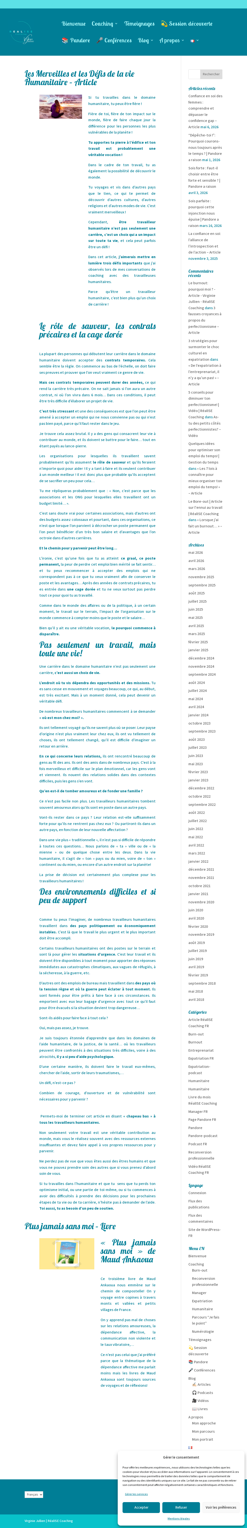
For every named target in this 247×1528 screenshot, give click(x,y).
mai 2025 (195, 617)
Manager (199, 1293)
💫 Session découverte (187, 24)
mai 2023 (195, 764)
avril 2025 (196, 626)
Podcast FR (197, 1144)
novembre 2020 (201, 902)
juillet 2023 (197, 747)
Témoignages (139, 24)
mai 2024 (195, 699)
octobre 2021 (199, 886)
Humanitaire (198, 1081)
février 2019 (198, 975)
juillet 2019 (197, 950)
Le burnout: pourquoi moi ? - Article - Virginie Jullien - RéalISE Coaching (201, 295)
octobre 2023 (199, 723)
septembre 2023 (202, 731)
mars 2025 (196, 634)
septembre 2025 (202, 585)
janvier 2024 (198, 715)
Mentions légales (179, 1519)
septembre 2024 (202, 674)
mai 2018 (195, 991)
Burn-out (196, 1034)
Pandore (195, 1128)
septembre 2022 (202, 804)
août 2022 (196, 812)
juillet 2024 (197, 690)
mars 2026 (196, 568)
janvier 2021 (198, 894)
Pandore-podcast (203, 1136)
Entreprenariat (201, 1050)
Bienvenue (74, 24)
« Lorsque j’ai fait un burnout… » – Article (205, 526)
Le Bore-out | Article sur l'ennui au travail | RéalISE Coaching (205, 508)
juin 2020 (195, 910)
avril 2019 (196, 967)
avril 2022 (196, 845)
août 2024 (196, 682)
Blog (143, 41)
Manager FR (198, 1111)
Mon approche (204, 1423)
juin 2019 (195, 959)
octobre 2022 (199, 796)
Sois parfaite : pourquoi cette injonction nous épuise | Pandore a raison (203, 213)
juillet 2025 (197, 601)
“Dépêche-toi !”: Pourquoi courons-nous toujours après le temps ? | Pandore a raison (205, 148)
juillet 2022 (197, 821)
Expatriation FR (201, 1058)
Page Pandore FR (202, 1119)
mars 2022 (196, 853)
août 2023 (196, 739)
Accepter (141, 1507)
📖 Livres (200, 1409)
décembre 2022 (201, 788)
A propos (170, 41)
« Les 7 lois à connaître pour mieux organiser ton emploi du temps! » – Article (205, 481)
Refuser (181, 1507)
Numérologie (203, 1331)
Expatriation (202, 1301)
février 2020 (198, 926)
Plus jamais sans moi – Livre (70, 1226)
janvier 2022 (198, 861)
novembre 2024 (201, 666)
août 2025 (196, 593)
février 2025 (198, 642)
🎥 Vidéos (200, 1400)
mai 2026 (195, 552)
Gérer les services (136, 1494)
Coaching (102, 24)
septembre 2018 (202, 983)
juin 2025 (195, 609)
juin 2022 (195, 828)
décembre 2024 (201, 658)
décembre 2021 (201, 869)
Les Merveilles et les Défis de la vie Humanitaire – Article (79, 77)
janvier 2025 (198, 650)
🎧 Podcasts (202, 1392)
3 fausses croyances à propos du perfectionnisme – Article (204, 320)
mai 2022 (195, 837)
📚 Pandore (76, 41)
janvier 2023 (198, 780)
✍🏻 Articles (201, 1384)
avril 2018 (196, 999)
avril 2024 (196, 707)
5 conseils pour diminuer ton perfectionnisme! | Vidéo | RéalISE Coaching (203, 405)
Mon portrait (202, 1439)
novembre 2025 (201, 577)
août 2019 (196, 942)
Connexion (197, 1193)
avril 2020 (196, 918)
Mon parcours (203, 1431)
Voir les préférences (221, 1507)
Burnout (195, 1042)
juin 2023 (195, 755)
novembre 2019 (201, 934)
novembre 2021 (201, 877)
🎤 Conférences (114, 41)
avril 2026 (196, 560)
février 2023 (198, 772)
